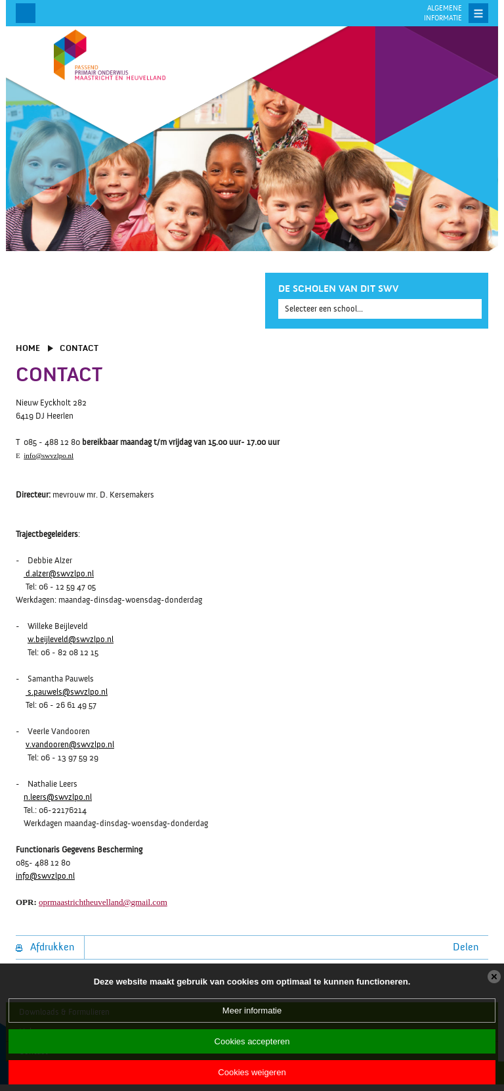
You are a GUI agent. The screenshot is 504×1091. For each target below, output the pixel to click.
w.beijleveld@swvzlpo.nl (71, 639)
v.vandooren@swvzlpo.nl (70, 744)
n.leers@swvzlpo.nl (58, 797)
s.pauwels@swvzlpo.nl (67, 692)
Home (28, 348)
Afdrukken (45, 947)
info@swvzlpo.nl (49, 455)
